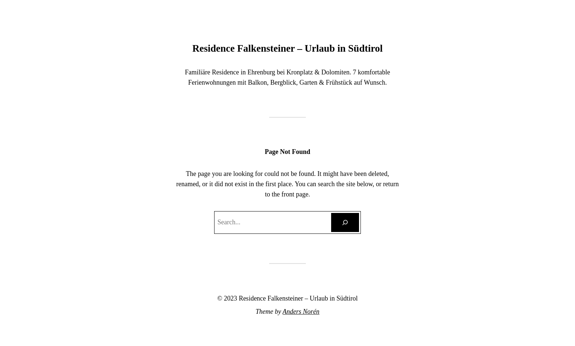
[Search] (345, 222)
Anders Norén (301, 311)
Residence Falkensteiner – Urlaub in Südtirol (288, 48)
